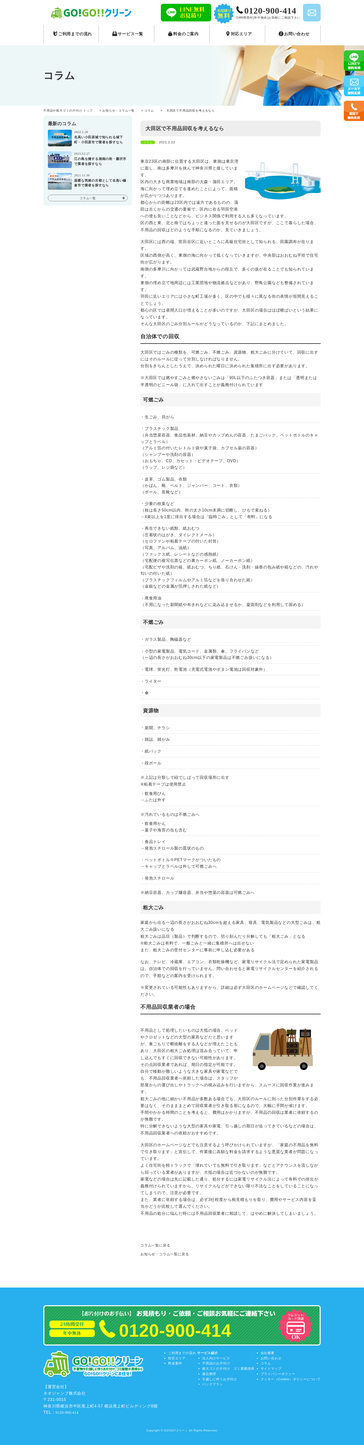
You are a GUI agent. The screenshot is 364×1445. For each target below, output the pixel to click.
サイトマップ (271, 1368)
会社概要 (268, 1353)
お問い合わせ (271, 1358)
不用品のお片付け (216, 1363)
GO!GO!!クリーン (176, 1430)
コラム (266, 1363)
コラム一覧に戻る (155, 1245)
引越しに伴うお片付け (219, 1379)
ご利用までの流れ (182, 1353)
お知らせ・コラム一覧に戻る (164, 1254)
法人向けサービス (216, 1358)
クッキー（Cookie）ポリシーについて (291, 1379)
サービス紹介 (207, 1353)
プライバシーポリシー (278, 1374)
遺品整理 (209, 1374)
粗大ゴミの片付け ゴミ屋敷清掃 (228, 1368)
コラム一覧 (88, 198)
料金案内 (175, 1363)
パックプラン (212, 1384)
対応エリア (177, 1358)
